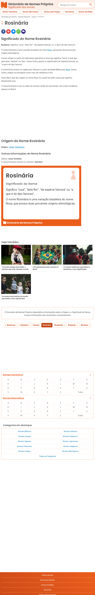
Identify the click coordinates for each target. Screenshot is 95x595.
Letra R (34, 17)
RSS (47, 582)
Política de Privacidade (47, 563)
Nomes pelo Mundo (47, 548)
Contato (47, 577)
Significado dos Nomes (9, 17)
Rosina (36, 293)
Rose (68, 69)
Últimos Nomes (47, 543)
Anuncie (47, 568)
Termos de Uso (47, 573)
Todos (80, 360)
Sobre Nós (47, 558)
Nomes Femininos (24, 17)
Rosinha (84, 293)
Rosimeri (24, 293)
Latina (11, 147)
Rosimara (11, 293)
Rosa (49, 50)
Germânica (19, 147)
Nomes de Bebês (47, 553)
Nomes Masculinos (13, 366)
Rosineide (58, 293)
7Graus (15, 591)
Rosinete (72, 293)
